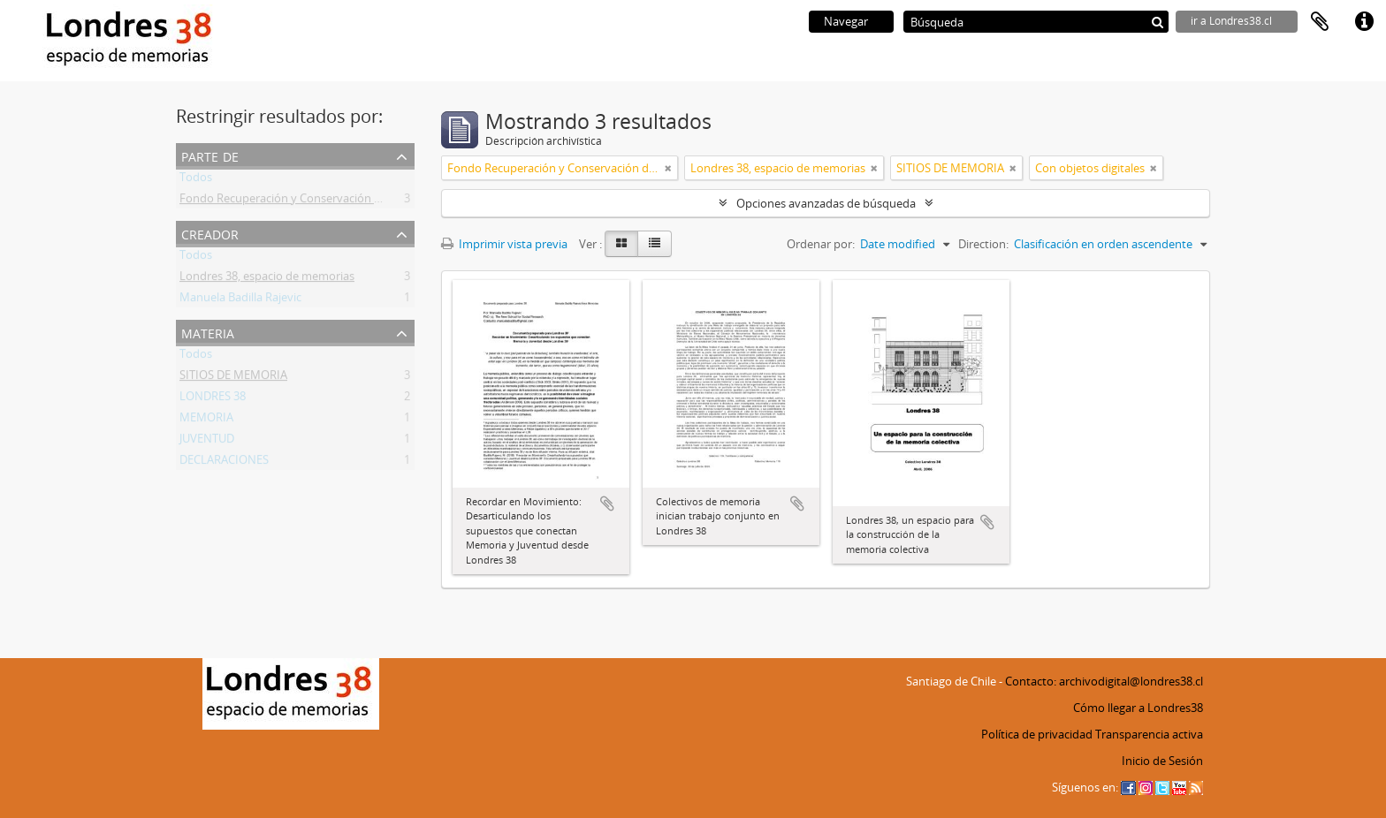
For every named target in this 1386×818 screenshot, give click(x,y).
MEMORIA (206, 420)
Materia (207, 332)
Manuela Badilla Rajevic (240, 300)
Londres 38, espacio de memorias (266, 279)
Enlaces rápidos (1364, 22)
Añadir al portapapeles (607, 503)
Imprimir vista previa (504, 244)
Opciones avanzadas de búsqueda (826, 203)
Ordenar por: (821, 244)
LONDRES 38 (212, 399)
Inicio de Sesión (1162, 761)
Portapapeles (1320, 22)
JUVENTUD (206, 442)
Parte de (210, 155)
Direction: (983, 244)
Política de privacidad (1037, 734)
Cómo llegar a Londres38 (1138, 708)
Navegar (846, 21)
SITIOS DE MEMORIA (233, 378)
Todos (195, 180)
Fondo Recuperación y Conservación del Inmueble (311, 201)
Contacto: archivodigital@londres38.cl (1104, 681)
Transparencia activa (1149, 734)
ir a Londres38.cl (1231, 20)
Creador (210, 233)
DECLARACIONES (224, 463)
